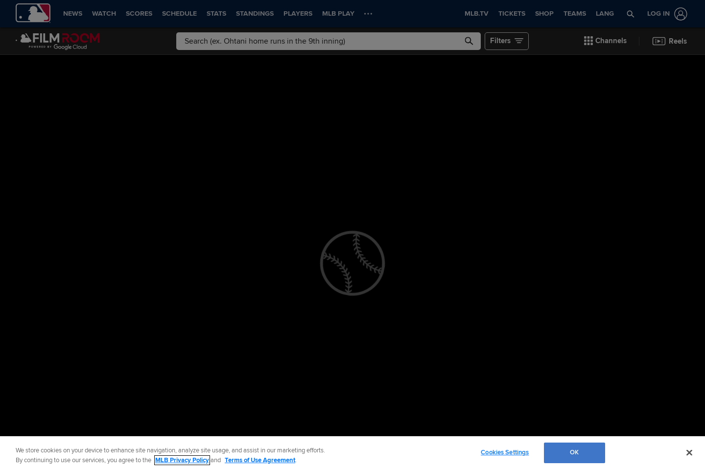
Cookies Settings (505, 452)
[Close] (689, 452)
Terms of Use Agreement (260, 460)
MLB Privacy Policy (182, 460)
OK (574, 452)
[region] (352, 453)
